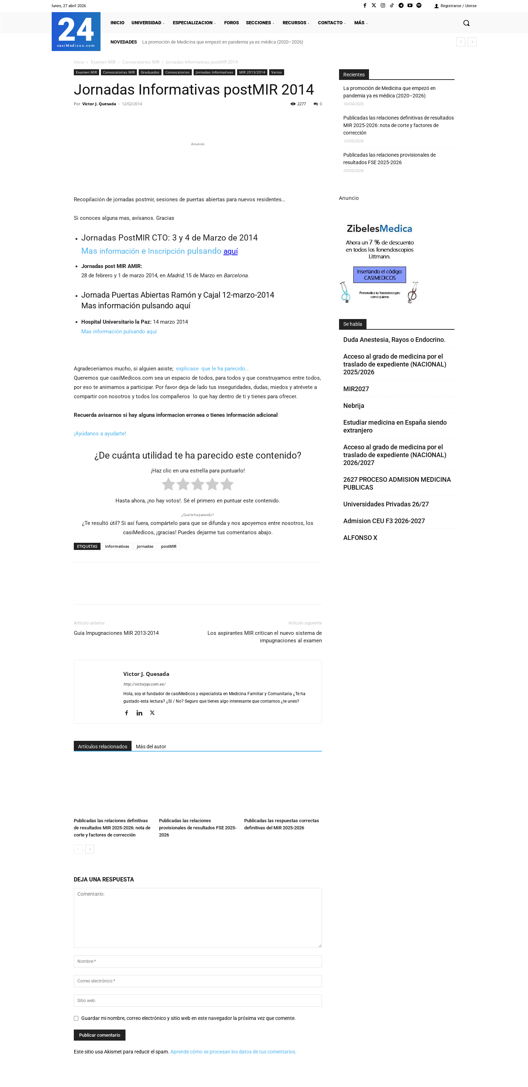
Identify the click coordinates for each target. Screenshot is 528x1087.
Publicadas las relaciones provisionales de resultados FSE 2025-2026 (197, 828)
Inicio (79, 62)
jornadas (145, 546)
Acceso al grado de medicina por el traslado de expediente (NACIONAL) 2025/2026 (394, 364)
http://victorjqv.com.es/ (144, 684)
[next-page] (89, 849)
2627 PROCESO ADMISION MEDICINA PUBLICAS (397, 483)
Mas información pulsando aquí (135, 305)
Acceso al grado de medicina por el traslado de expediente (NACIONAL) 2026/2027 (394, 454)
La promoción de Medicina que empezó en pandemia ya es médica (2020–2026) (222, 42)
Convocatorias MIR (140, 62)
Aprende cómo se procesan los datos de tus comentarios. (233, 1052)
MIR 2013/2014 (252, 72)
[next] (472, 41)
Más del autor (151, 746)
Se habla (352, 324)
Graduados (150, 72)
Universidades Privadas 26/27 (386, 504)
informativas (117, 546)
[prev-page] (78, 849)
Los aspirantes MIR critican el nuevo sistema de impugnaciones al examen (264, 637)
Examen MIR (103, 62)
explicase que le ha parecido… (212, 368)
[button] (466, 22)
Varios (276, 72)
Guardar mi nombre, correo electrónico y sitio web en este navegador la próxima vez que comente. (188, 1018)
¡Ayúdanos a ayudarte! (100, 433)
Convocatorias (177, 72)
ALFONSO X (360, 537)
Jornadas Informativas (214, 72)
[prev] (460, 41)
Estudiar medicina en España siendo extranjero (395, 426)
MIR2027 (356, 389)
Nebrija (353, 405)
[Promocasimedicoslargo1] (198, 167)
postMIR (168, 546)
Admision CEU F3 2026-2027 (384, 521)
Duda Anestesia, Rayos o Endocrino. (394, 339)
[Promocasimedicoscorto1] (379, 301)
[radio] (168, 485)
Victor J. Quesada (99, 103)
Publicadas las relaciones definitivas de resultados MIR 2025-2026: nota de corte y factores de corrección (112, 828)
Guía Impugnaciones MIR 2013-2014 (116, 633)
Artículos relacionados (102, 746)
